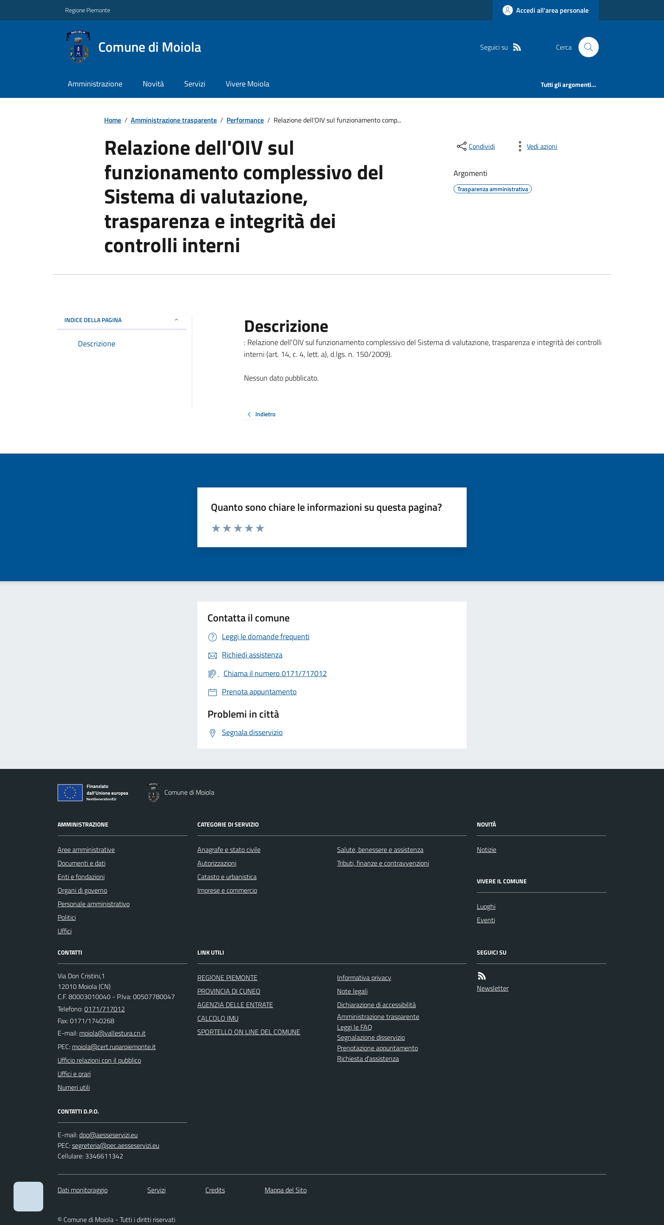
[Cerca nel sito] (585, 47)
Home (112, 120)
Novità (153, 83)
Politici (67, 917)
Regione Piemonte (87, 10)
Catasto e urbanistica (227, 876)
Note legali (352, 991)
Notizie (486, 849)
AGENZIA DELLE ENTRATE (235, 1004)
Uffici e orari (74, 1074)
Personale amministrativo (94, 904)
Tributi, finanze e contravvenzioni (383, 863)
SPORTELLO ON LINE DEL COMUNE (248, 1032)
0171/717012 (104, 1009)
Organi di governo (82, 890)
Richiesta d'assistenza (368, 1058)
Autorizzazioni (216, 863)
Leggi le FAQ (354, 1027)
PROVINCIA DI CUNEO (228, 991)
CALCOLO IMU (217, 1018)
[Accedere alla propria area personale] (545, 10)
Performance (245, 120)
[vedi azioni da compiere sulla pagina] (535, 146)
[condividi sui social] (475, 146)
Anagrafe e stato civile (228, 849)
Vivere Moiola (247, 83)
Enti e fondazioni (81, 876)
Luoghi (486, 906)
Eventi (486, 920)
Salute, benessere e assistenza (380, 849)
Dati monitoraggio (83, 1190)
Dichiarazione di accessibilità (376, 1004)
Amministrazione (95, 83)
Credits (215, 1190)
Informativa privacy (364, 977)
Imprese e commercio (227, 890)
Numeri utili (74, 1087)
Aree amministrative (86, 849)
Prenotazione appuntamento (377, 1048)
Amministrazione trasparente (174, 120)
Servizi (194, 83)
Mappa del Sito (286, 1190)
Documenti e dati (81, 863)
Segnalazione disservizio (371, 1037)
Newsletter (493, 988)
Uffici (65, 931)
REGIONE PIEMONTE (227, 977)
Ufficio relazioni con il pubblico (99, 1060)
